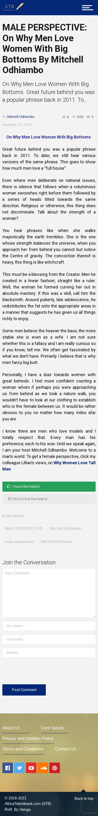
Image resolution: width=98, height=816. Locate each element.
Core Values (52, 728)
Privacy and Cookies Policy (27, 738)
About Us (11, 728)
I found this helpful (23, 486)
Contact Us (65, 749)
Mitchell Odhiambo (20, 117)
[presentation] (38, 673)
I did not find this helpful (27, 499)
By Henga (22, 810)
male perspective (19, 542)
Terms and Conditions (22, 749)
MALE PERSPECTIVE (24, 529)
